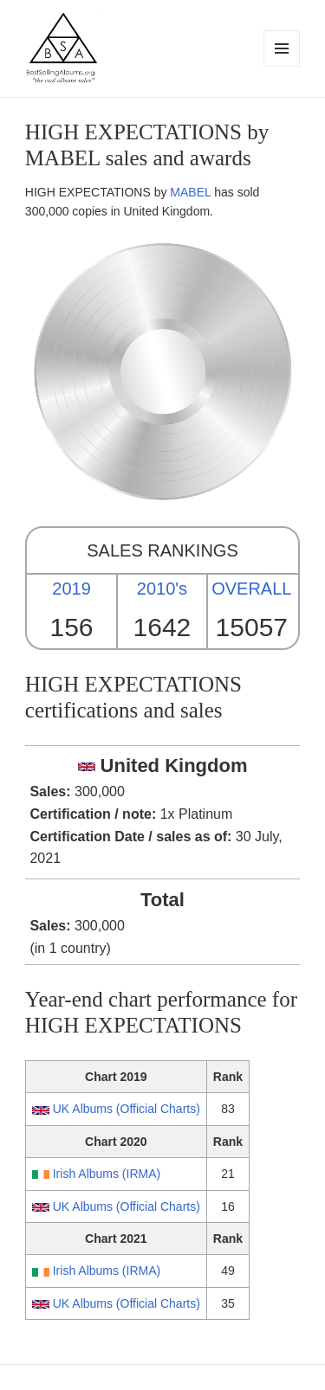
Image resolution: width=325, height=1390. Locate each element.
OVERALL (251, 588)
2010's (162, 588)
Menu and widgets (282, 66)
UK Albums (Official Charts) (126, 1109)
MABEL (190, 192)
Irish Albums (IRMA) (106, 1174)
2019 (71, 588)
